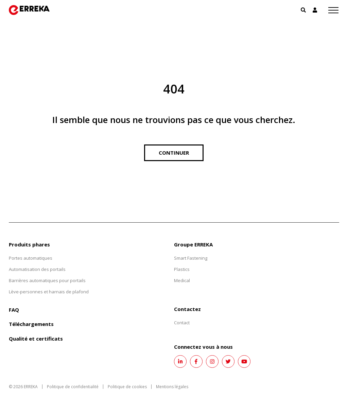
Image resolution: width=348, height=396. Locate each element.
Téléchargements (31, 324)
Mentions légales (172, 387)
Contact (182, 323)
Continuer (174, 152)
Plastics (182, 269)
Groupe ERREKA (193, 244)
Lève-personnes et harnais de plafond (49, 292)
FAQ (14, 309)
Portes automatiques (30, 258)
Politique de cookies (127, 387)
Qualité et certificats (36, 338)
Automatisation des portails (37, 269)
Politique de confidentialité (73, 387)
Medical (182, 280)
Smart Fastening (190, 258)
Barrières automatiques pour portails (47, 280)
